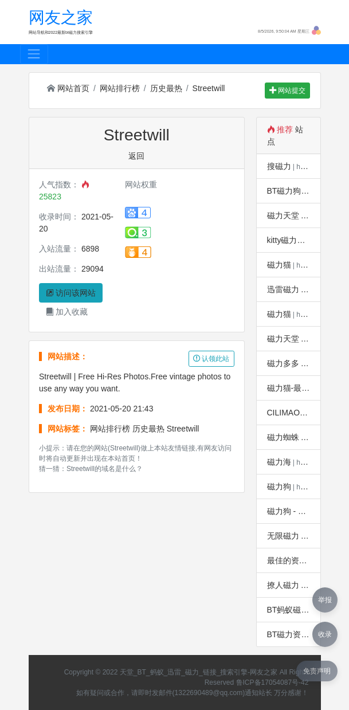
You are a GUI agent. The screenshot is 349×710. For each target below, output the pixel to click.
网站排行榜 (120, 88)
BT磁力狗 (284, 190)
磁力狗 (279, 486)
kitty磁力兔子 (290, 240)
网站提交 (287, 91)
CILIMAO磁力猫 (295, 412)
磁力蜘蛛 (283, 437)
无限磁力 (283, 535)
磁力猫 (279, 264)
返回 (136, 155)
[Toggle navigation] (34, 54)
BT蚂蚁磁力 (288, 609)
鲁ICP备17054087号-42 (272, 682)
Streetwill (209, 88)
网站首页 (68, 88)
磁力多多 (283, 363)
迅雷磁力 (283, 289)
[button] (316, 29)
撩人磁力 (283, 585)
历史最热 (166, 88)
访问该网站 (71, 292)
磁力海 (279, 461)
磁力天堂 (283, 215)
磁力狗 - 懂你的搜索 (302, 511)
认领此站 (211, 359)
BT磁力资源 (288, 634)
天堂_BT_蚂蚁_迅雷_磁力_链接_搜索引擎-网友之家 (199, 672)
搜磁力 (279, 166)
